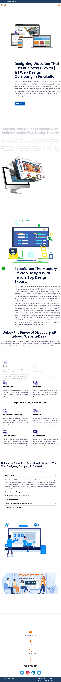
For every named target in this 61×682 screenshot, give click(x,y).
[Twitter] (22, 673)
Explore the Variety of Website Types (30, 402)
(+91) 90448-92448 (30, 653)
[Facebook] (39, 673)
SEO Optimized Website (12, 499)
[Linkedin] (33, 673)
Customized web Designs (13, 492)
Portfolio (37, 386)
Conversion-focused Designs (14, 507)
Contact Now (30, 582)
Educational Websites (12, 414)
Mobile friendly (9, 475)
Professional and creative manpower (17, 496)
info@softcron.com (30, 635)
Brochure (37, 414)
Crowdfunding (9, 435)
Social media (39, 435)
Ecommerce (8, 386)
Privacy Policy (41, 678)
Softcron (12, 678)
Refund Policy (49, 680)
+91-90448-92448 (10, 1)
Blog (5, 370)
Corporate (37, 362)
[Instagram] (28, 673)
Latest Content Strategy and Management (19, 503)
